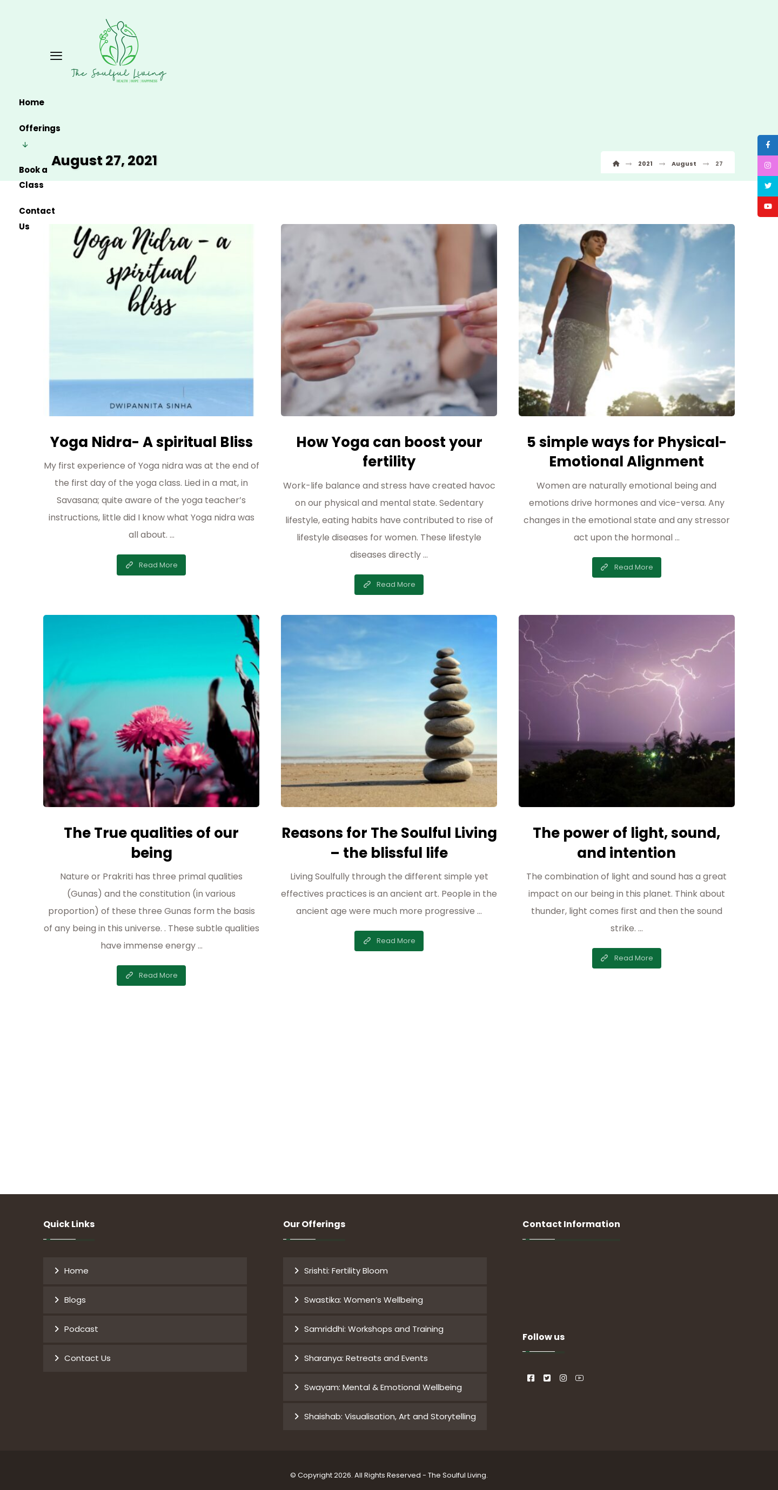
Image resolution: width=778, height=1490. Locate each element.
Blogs (75, 1291)
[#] (530, 1360)
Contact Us (87, 1350)
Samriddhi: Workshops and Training (374, 1320)
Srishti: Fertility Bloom (346, 1262)
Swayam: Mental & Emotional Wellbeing (383, 1379)
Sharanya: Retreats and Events (366, 1350)
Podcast (81, 1320)
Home (76, 1262)
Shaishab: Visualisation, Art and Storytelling (390, 1408)
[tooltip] (763, 149)
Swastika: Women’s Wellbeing (363, 1291)
